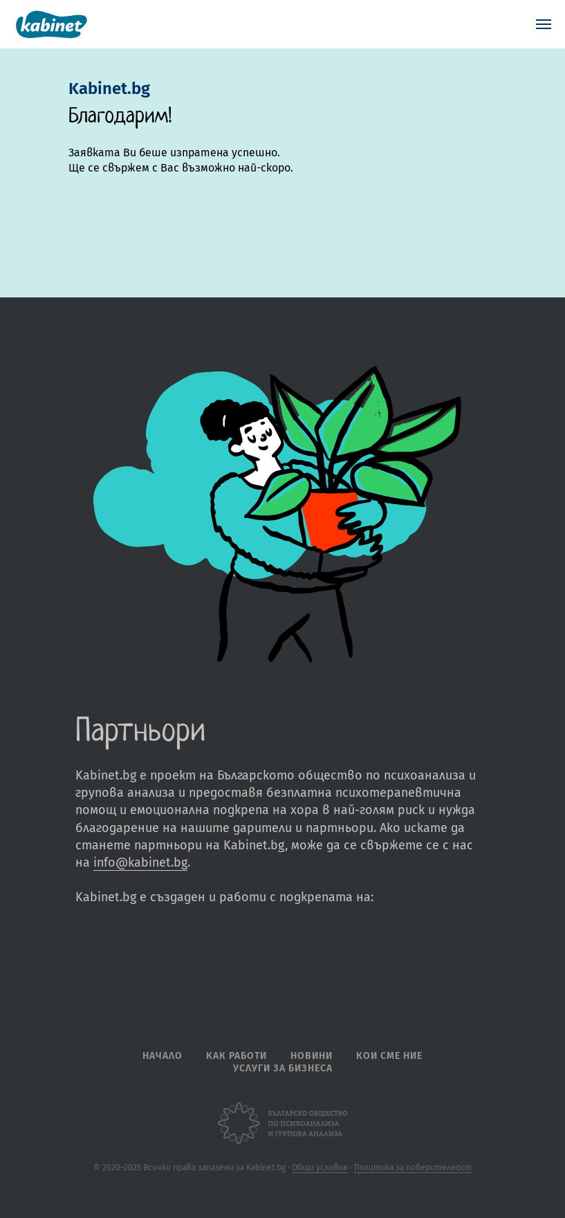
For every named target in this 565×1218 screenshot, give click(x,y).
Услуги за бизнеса (283, 1068)
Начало (162, 1056)
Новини (311, 1056)
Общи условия (320, 1167)
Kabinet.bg (109, 88)
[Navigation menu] (543, 24)
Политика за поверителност (413, 1167)
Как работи (236, 1056)
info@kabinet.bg (140, 862)
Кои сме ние (389, 1056)
